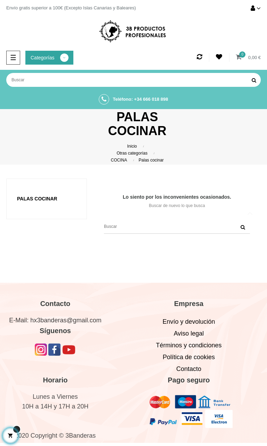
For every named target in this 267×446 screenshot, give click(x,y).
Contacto (188, 368)
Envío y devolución (188, 321)
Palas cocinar (37, 198)
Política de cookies (189, 357)
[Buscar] (133, 80)
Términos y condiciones (188, 345)
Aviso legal (189, 333)
